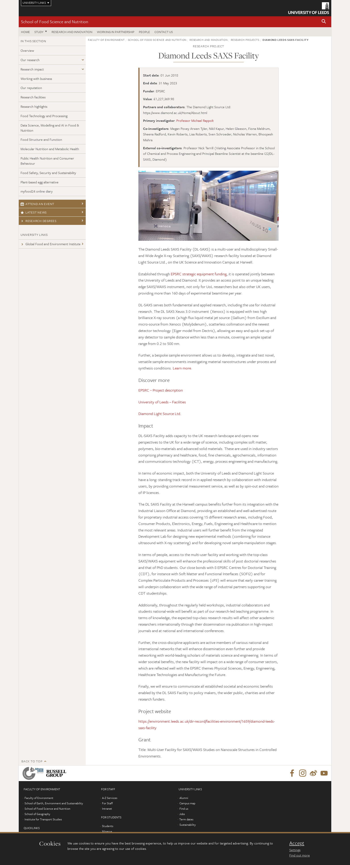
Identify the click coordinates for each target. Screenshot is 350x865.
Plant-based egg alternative (39, 182)
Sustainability (187, 824)
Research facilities (33, 97)
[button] (324, 21)
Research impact (32, 69)
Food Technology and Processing (44, 115)
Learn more (182, 368)
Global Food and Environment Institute (51, 243)
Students (107, 826)
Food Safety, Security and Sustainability (48, 172)
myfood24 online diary (37, 191)
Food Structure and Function (41, 139)
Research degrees (38, 220)
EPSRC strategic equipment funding (199, 274)
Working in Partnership (115, 31)
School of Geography (37, 814)
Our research (30, 59)
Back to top (31, 761)
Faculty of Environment (106, 40)
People (144, 31)
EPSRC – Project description (160, 390)
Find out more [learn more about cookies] (299, 855)
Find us (183, 808)
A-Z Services (109, 798)
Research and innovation (72, 31)
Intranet (107, 808)
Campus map (187, 803)
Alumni (183, 798)
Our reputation (31, 87)
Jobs (182, 814)
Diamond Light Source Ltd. (159, 413)
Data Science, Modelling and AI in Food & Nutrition (50, 128)
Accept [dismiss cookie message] (296, 843)
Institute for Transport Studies (43, 819)
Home (25, 31)
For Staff (107, 803)
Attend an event (37, 203)
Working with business (36, 78)
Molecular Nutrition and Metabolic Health (50, 148)
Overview (27, 50)
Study (39, 31)
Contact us (163, 31)
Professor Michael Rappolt (195, 120)
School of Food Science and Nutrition (54, 22)
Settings (294, 849)
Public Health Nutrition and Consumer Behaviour (47, 161)
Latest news (34, 212)
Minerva (107, 831)
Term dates (186, 819)
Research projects (245, 40)
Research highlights (34, 106)
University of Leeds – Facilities (162, 402)
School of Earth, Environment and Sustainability (54, 803)
